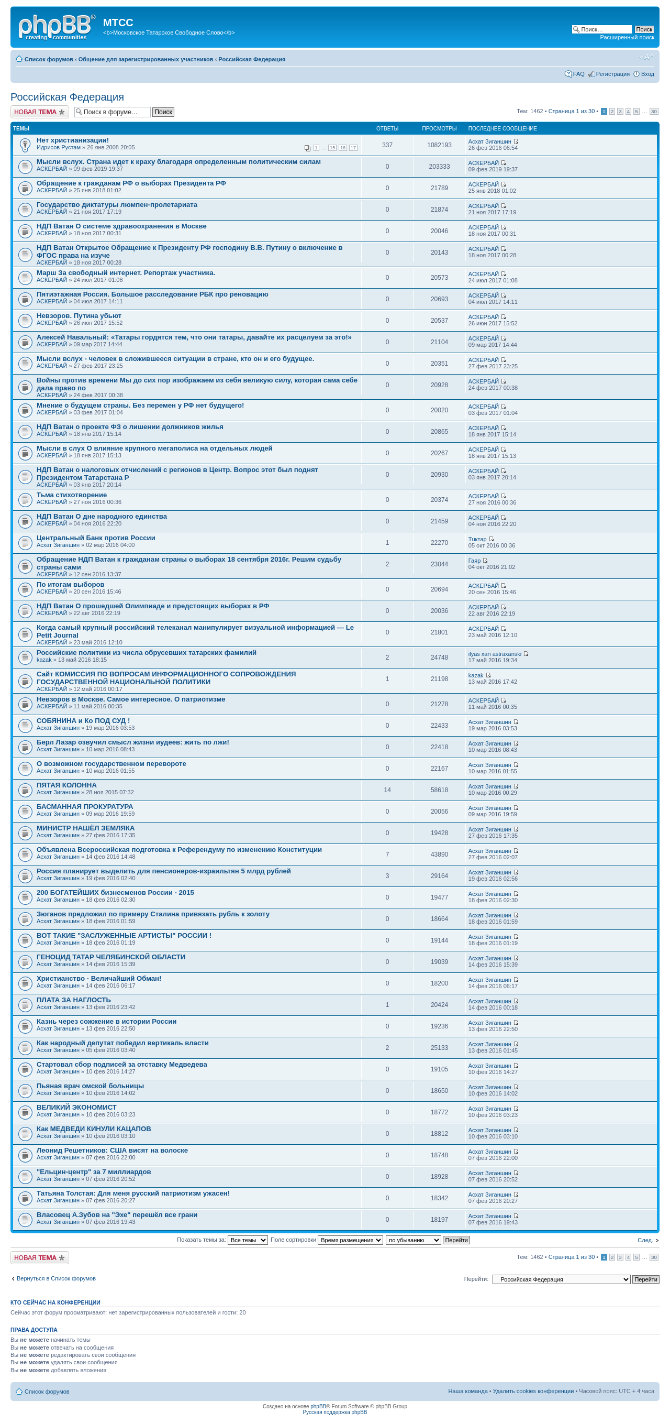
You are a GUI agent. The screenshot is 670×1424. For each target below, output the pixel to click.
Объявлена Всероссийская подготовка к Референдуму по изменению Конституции (179, 849)
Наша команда (467, 1391)
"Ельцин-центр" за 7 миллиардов (94, 1172)
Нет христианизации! (73, 140)
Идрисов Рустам (59, 147)
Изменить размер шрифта (646, 57)
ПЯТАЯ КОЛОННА (67, 785)
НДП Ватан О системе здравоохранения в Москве (122, 226)
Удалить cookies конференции (533, 1391)
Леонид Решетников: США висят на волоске (112, 1150)
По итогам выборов (71, 584)
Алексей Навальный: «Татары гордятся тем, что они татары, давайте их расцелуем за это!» (194, 337)
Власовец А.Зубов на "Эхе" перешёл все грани (117, 1215)
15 (332, 147)
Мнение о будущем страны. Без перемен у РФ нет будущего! (140, 405)
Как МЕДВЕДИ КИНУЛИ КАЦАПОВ (94, 1129)
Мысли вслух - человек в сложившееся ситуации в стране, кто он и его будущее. (175, 359)
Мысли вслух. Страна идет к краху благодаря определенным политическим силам (179, 162)
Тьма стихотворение (72, 495)
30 (654, 111)
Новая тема (39, 111)
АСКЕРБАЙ (52, 169)
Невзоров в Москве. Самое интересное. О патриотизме (131, 699)
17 (353, 147)
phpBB (318, 1406)
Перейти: (476, 1279)
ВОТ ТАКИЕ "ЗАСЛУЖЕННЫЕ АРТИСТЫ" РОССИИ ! (124, 935)
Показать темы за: (222, 1239)
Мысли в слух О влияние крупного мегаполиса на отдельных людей (155, 448)
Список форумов (49, 59)
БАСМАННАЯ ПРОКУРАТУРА (85, 806)
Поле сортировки (327, 1239)
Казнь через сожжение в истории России (106, 1021)
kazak (44, 659)
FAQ (579, 74)
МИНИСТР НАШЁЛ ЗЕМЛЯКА (86, 828)
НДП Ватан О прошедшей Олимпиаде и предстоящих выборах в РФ (153, 606)
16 (342, 147)
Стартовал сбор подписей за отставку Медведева (122, 1064)
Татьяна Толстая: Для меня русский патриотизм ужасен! (133, 1193)
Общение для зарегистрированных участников (146, 59)
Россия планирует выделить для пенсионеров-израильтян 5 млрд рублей (164, 871)
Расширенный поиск (627, 37)
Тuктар (477, 539)
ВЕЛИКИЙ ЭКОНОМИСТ (77, 1107)
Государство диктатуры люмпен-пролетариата (117, 205)
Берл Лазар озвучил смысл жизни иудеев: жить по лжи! (133, 742)
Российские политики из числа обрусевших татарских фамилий (146, 652)
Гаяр (474, 560)
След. (645, 1240)
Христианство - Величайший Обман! (99, 978)
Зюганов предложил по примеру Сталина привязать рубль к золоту (153, 914)
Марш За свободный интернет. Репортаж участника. (126, 273)
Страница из (572, 111)
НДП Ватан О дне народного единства (102, 516)
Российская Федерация (251, 59)
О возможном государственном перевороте (111, 764)
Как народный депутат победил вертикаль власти (123, 1043)
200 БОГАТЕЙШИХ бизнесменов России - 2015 (115, 892)
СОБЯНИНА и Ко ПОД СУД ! (83, 721)
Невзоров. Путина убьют (79, 316)
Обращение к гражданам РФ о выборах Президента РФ (131, 183)
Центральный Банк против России (96, 538)
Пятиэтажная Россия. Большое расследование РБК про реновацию (153, 294)
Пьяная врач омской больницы (90, 1086)
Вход (647, 74)
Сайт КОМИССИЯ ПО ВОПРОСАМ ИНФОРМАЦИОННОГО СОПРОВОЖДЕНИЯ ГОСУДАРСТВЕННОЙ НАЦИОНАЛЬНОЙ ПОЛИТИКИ (166, 678)
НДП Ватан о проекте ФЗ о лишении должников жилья (130, 427)
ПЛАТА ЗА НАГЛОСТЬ (74, 1000)
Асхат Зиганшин (489, 141)
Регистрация (613, 74)
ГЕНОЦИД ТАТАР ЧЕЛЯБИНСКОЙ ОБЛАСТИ (111, 957)
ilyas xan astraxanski (495, 654)
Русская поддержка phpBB (335, 1412)
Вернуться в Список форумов (56, 1278)
